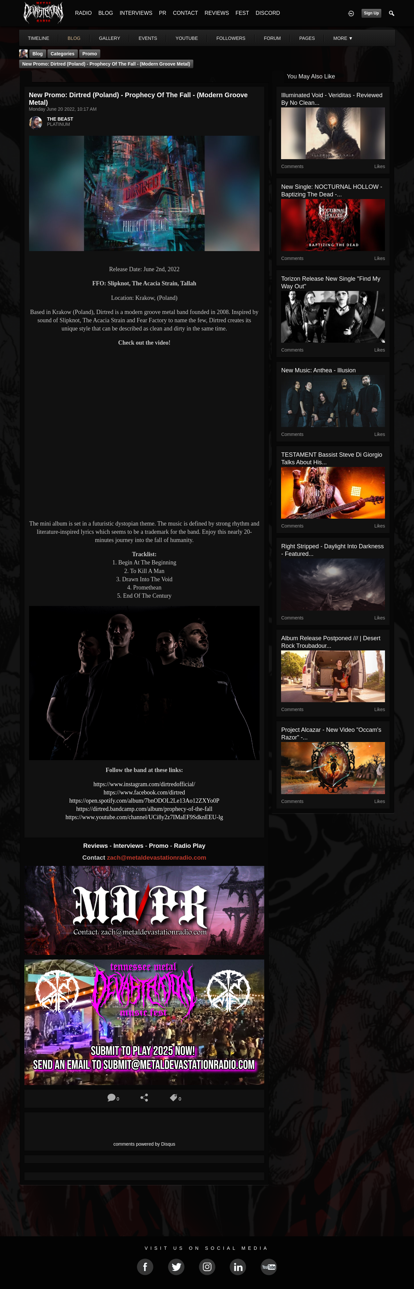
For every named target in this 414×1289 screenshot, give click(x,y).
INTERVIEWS (136, 13)
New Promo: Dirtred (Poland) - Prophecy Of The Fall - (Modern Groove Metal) (106, 64)
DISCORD (268, 13)
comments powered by (144, 1144)
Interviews (129, 845)
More (343, 38)
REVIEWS (217, 13)
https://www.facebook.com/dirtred (144, 792)
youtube (186, 38)
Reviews (96, 845)
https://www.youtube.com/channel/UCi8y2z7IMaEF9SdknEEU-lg (144, 817)
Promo (159, 845)
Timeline (38, 38)
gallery (109, 38)
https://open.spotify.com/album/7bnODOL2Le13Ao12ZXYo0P (144, 800)
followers (230, 38)
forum (272, 38)
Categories (63, 53)
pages (307, 38)
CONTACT (185, 13)
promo (89, 53)
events (148, 38)
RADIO (83, 13)
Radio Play (189, 845)
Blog (38, 53)
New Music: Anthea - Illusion (318, 370)
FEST (242, 13)
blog (74, 38)
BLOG (105, 13)
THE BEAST (60, 119)
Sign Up (371, 13)
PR (162, 13)
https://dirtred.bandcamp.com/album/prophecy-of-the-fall (144, 809)
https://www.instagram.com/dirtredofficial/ (144, 784)
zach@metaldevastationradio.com (156, 857)
